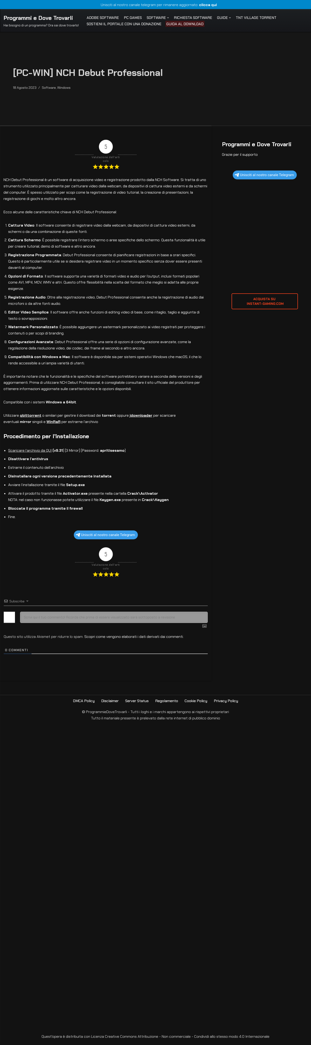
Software (49, 87)
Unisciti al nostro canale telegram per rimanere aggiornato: (155, 4)
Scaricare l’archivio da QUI (30, 453)
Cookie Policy (196, 704)
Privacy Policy (226, 704)
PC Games (133, 17)
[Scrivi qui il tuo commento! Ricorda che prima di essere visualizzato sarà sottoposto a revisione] (114, 620)
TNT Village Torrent (257, 17)
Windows (64, 87)
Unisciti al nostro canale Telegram (105, 538)
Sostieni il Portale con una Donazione (124, 23)
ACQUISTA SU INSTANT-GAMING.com (265, 301)
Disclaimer (109, 704)
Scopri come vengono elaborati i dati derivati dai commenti (133, 639)
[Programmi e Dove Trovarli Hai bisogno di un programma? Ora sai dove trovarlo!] (41, 20)
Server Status (137, 704)
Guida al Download (185, 23)
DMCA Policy (83, 704)
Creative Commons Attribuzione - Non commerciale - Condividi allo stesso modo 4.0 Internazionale (187, 1040)
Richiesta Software (194, 17)
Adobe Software (103, 17)
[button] (169, 17)
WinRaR (53, 424)
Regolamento (166, 704)
